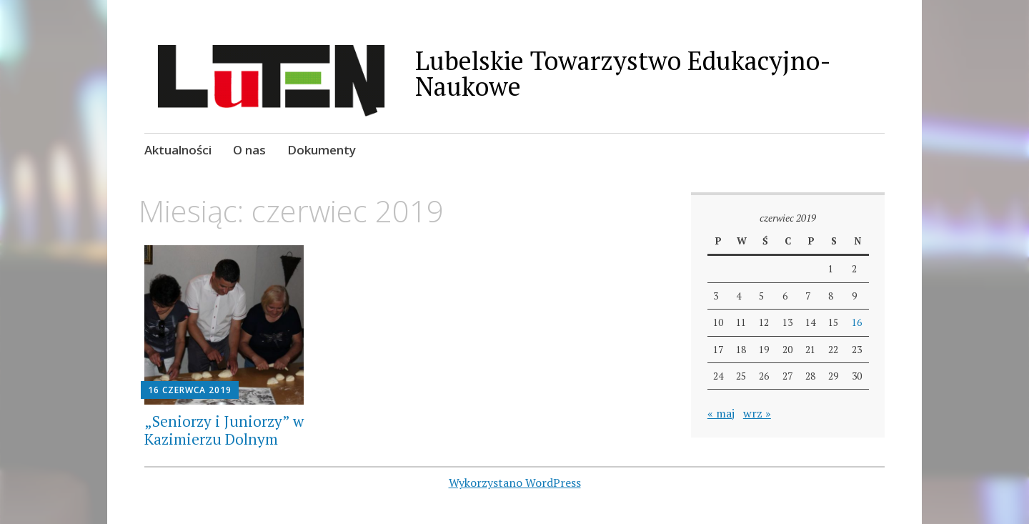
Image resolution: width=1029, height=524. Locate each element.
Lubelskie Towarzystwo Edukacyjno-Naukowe (623, 73)
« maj (721, 413)
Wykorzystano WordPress (515, 482)
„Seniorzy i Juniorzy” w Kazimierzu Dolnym (224, 430)
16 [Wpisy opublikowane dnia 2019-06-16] (857, 322)
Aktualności (178, 150)
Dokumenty (321, 150)
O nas (249, 150)
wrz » (757, 413)
